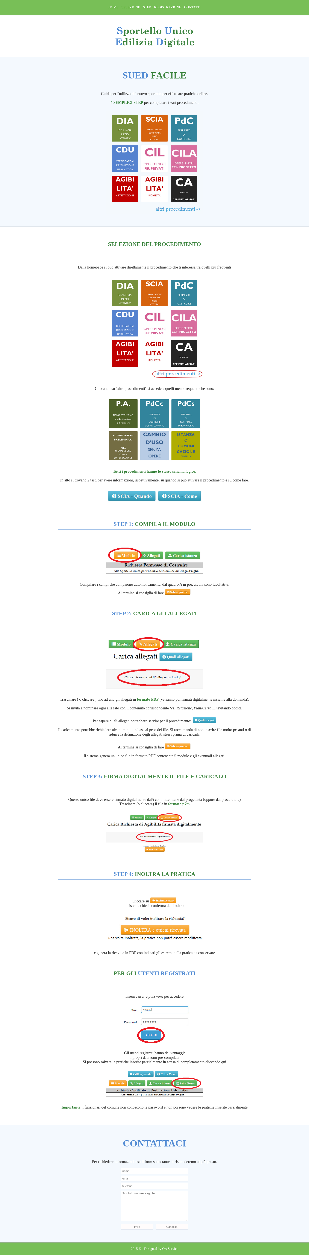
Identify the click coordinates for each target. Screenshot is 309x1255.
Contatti (192, 7)
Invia (137, 1226)
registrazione (167, 7)
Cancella (171, 1226)
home (113, 7)
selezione (130, 7)
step (147, 7)
